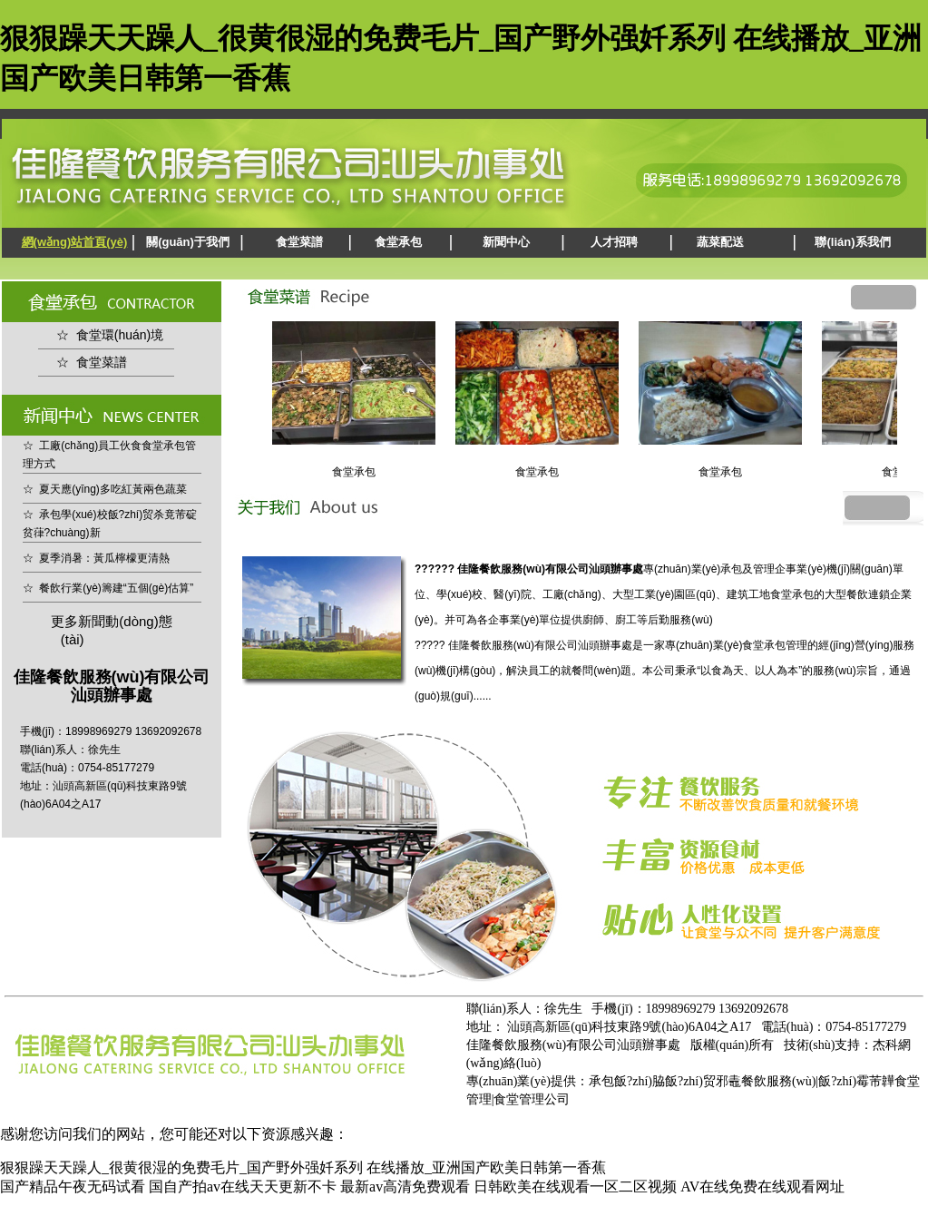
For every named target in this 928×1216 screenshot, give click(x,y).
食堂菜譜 (299, 242)
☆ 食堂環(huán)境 (109, 335)
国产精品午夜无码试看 (72, 1186)
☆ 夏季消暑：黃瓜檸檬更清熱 (97, 558)
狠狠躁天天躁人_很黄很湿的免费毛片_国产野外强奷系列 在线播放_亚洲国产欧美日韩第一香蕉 (303, 1167)
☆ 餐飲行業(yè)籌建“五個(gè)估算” (108, 588)
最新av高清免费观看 (405, 1186)
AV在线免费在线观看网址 (762, 1186)
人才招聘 (614, 242)
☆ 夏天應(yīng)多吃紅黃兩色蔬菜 (105, 489)
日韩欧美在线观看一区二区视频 (575, 1186)
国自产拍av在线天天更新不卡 (243, 1186)
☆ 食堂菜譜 (91, 362)
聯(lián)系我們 (852, 242)
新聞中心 (506, 242)
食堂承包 (398, 242)
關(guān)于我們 (188, 242)
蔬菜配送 (720, 242)
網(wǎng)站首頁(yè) (75, 242)
